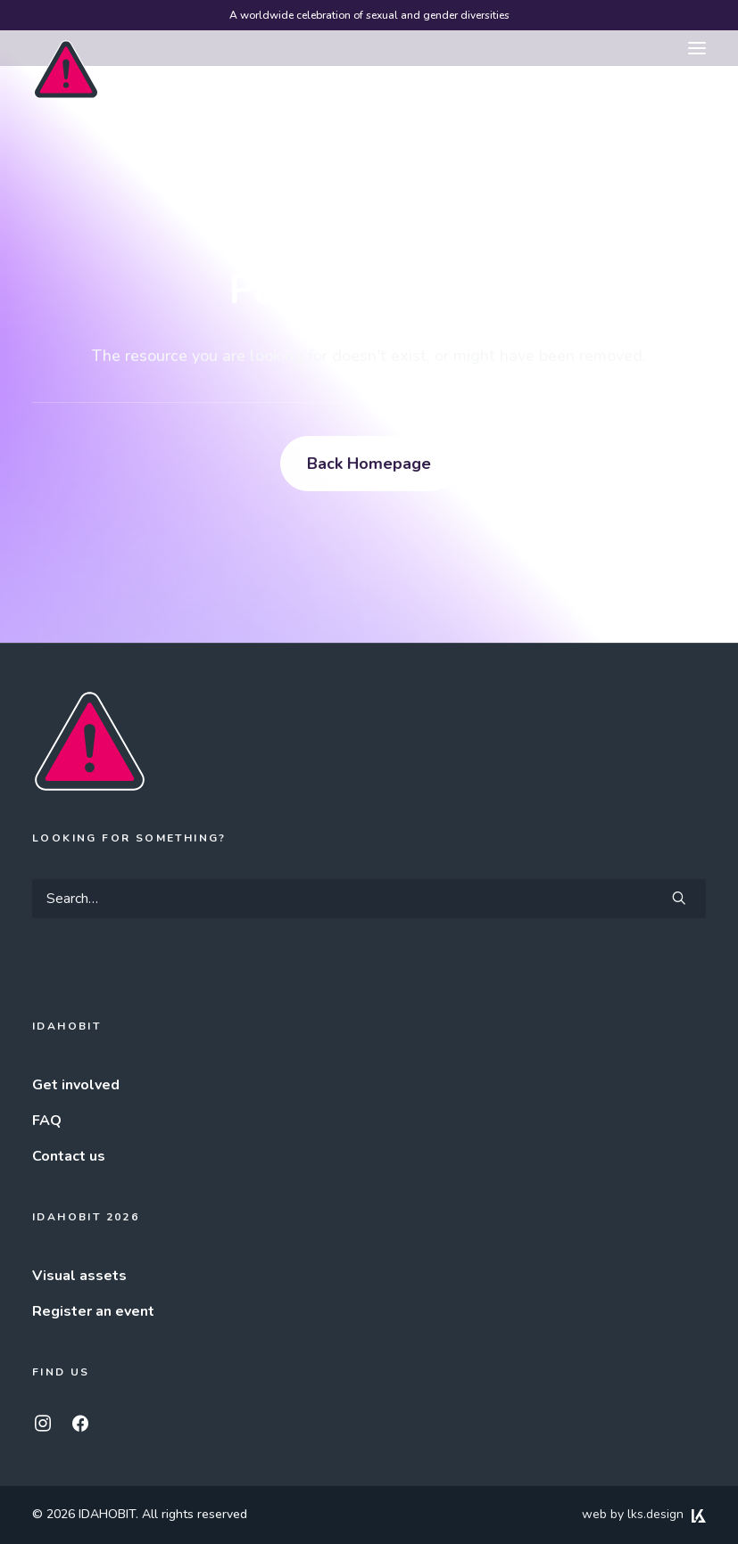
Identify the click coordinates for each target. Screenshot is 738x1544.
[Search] (369, 898)
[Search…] (369, 898)
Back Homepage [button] (369, 463)
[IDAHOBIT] (66, 49)
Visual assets (79, 1275)
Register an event (93, 1311)
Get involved (76, 1085)
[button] (697, 48)
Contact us (68, 1156)
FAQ (47, 1120)
